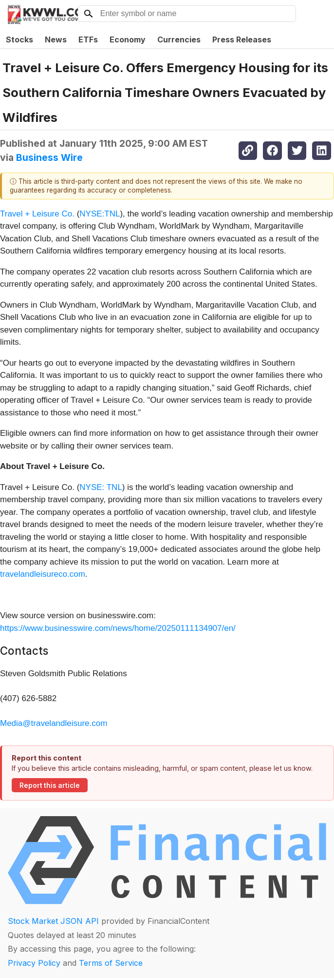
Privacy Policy (34, 963)
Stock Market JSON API (53, 921)
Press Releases (241, 39)
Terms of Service (111, 963)
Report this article (49, 785)
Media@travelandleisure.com (53, 723)
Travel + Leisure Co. (37, 213)
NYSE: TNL (100, 487)
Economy (128, 39)
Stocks (19, 39)
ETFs (88, 39)
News (56, 39)
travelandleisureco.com (42, 574)
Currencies (179, 39)
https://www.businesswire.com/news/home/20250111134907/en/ (118, 628)
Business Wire (49, 157)
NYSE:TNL (99, 213)
